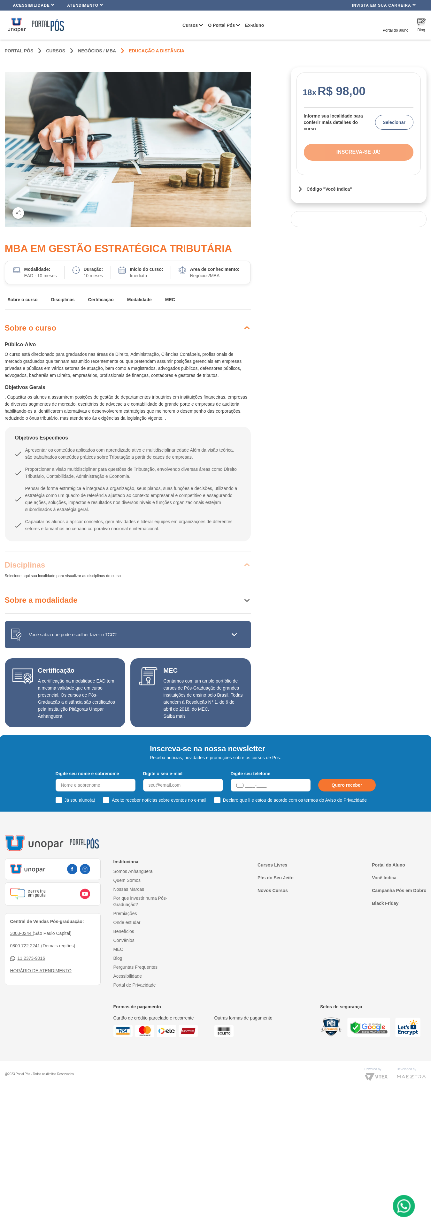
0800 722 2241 (25, 945)
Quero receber (347, 785)
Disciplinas (63, 299)
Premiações (125, 913)
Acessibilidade (34, 5)
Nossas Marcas (128, 889)
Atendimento (85, 5)
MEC (170, 299)
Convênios (124, 940)
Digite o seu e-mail (163, 773)
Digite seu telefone (250, 773)
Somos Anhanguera (133, 871)
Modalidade (139, 299)
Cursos (190, 25)
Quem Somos (127, 880)
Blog (117, 958)
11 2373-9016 (27, 958)
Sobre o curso (23, 299)
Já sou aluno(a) (80, 800)
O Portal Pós (221, 25)
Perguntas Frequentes (135, 967)
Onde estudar (127, 922)
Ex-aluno (254, 25)
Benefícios (123, 931)
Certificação (101, 299)
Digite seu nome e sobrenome (87, 773)
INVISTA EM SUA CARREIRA (384, 5)
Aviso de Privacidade (346, 800)
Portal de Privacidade (134, 985)
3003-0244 (21, 933)
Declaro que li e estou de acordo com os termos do (295, 800)
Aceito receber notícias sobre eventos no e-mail (159, 800)
